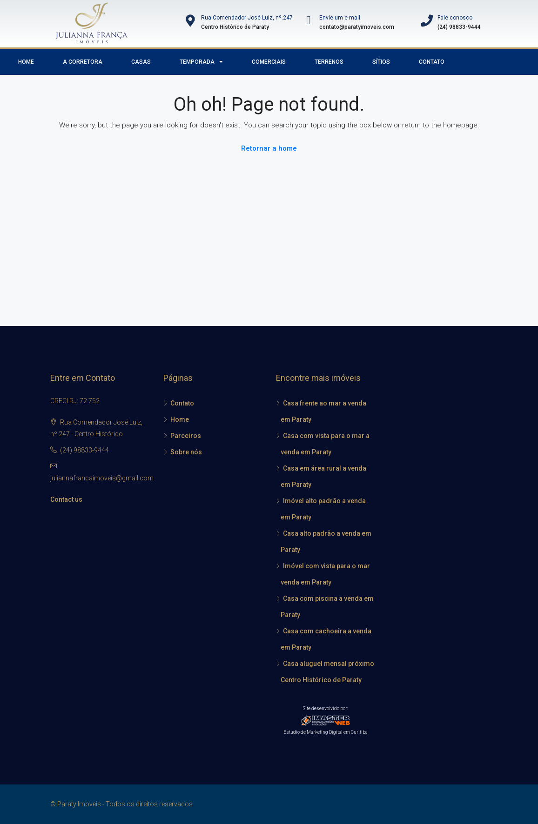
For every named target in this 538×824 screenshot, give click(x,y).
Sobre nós (186, 452)
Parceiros (185, 435)
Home (26, 62)
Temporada (201, 61)
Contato (431, 62)
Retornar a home (269, 148)
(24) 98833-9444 (84, 450)
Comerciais (269, 62)
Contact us (66, 499)
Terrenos (329, 62)
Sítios (381, 62)
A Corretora (82, 62)
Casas (141, 62)
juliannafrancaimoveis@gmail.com (102, 478)
